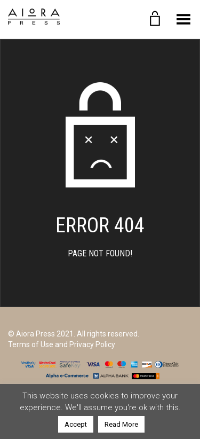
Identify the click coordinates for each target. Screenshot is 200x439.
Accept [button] (76, 424)
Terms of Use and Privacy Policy (61, 344)
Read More (121, 424)
